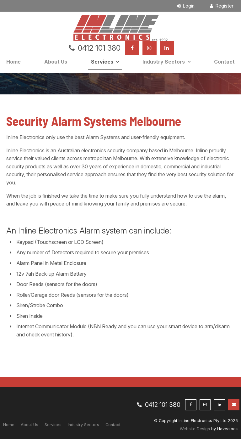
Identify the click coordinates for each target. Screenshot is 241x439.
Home (13, 62)
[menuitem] (9, 425)
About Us (55, 62)
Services (102, 62)
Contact (224, 62)
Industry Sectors (163, 62)
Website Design (195, 428)
